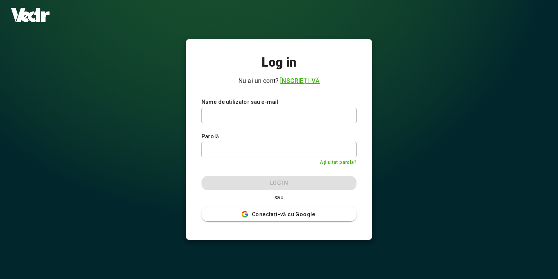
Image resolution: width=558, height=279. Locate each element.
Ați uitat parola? (338, 162)
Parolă (210, 136)
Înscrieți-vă (300, 80)
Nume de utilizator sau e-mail (240, 102)
